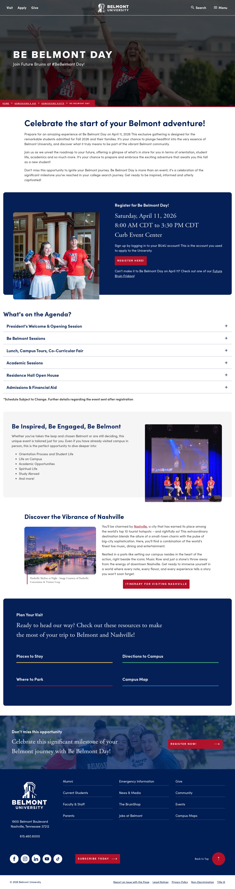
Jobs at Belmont (130, 815)
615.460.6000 (30, 836)
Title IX (221, 882)
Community (184, 793)
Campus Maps (186, 815)
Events (180, 804)
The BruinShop (130, 804)
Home (6, 103)
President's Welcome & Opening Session (117, 331)
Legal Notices (160, 882)
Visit (10, 7)
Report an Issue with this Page (131, 882)
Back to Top (210, 858)
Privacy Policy (180, 882)
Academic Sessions (117, 368)
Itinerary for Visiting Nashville (156, 584)
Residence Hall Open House (117, 380)
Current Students (75, 793)
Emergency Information (136, 781)
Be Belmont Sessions (117, 343)
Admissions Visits (52, 103)
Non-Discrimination (202, 882)
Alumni (68, 781)
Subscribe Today (98, 858)
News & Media (130, 793)
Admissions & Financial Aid (117, 393)
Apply (22, 7)
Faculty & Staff (74, 804)
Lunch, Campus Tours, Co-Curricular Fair (117, 356)
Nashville (140, 526)
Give (34, 7)
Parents (68, 815)
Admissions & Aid (25, 103)
